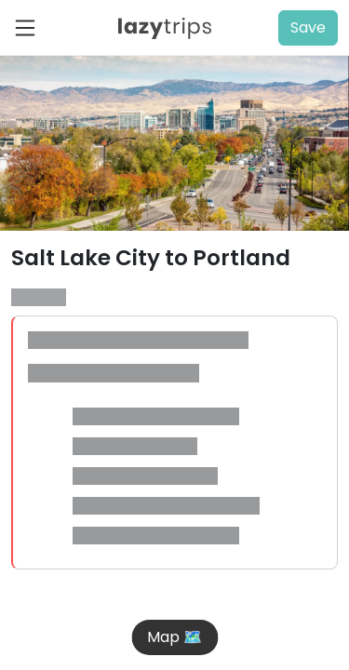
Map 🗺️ (174, 637)
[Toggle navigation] (30, 28)
